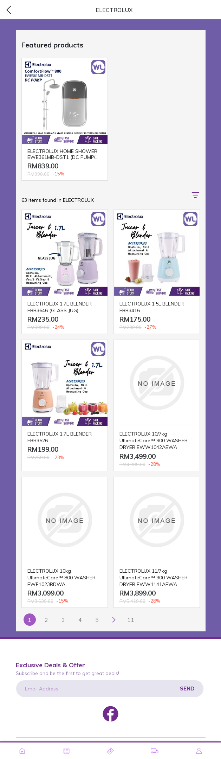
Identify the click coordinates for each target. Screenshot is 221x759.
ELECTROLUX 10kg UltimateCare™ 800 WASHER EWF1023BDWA (61, 577)
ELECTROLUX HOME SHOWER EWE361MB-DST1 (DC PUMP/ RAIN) (62, 154)
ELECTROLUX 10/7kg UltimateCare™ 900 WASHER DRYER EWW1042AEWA (153, 440)
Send (187, 688)
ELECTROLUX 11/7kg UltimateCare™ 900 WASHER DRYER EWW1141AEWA (153, 577)
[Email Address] (110, 688)
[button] (195, 195)
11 (130, 619)
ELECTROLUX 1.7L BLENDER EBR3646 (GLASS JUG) (59, 307)
